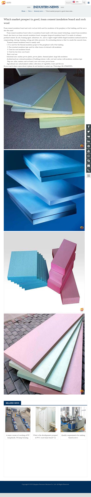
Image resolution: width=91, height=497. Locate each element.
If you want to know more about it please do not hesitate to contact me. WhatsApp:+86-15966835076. (38, 70)
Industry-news (46, 11)
